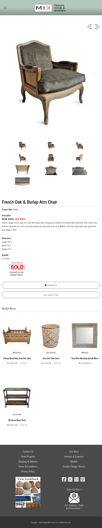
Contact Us (28, 451)
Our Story (74, 451)
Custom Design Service (74, 466)
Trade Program (28, 456)
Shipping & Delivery (28, 461)
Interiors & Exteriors (74, 456)
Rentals (74, 461)
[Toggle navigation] (5, 7)
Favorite (51, 285)
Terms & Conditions (28, 466)
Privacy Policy (28, 471)
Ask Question (51, 294)
